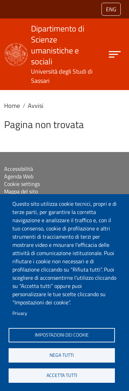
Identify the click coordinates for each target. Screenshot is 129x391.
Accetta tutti (61, 375)
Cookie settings (22, 184)
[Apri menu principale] (115, 54)
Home (12, 105)
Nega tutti (62, 355)
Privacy (19, 313)
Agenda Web (18, 176)
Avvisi (35, 105)
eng (111, 9)
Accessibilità (18, 169)
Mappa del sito (21, 191)
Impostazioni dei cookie (62, 334)
